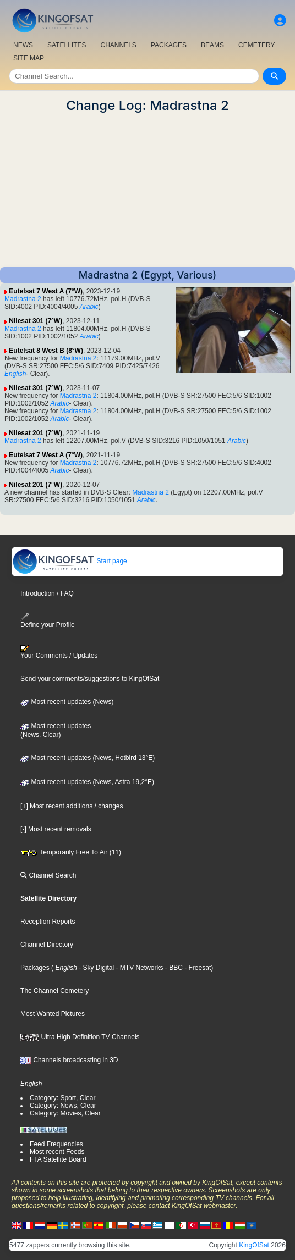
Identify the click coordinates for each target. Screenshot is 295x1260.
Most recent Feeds (57, 1152)
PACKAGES (169, 45)
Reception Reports (47, 921)
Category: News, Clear (63, 1105)
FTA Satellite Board (58, 1159)
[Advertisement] (147, 190)
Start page (69, 561)
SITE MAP (28, 58)
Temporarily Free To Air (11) (70, 852)
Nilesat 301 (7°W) (35, 321)
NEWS (23, 45)
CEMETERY (256, 45)
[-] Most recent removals (55, 829)
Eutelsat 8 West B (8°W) (46, 350)
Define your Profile (47, 621)
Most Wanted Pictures (52, 1014)
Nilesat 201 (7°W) (35, 433)
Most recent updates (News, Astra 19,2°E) (87, 782)
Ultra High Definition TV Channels (80, 1037)
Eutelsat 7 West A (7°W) (46, 291)
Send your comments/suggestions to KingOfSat (89, 678)
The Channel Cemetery (54, 991)
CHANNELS (118, 45)
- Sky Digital (95, 968)
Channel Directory (46, 944)
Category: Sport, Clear (62, 1098)
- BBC (173, 968)
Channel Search (48, 875)
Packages (35, 968)
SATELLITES (66, 45)
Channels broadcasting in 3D (69, 1060)
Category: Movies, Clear (65, 1113)
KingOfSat (254, 1245)
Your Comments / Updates (58, 652)
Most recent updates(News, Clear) (55, 730)
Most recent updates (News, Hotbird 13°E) (87, 758)
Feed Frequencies (56, 1144)
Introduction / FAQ (47, 593)
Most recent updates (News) (66, 702)
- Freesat (197, 968)
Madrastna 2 (22, 299)
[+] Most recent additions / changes (71, 806)
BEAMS (212, 45)
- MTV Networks (138, 968)
